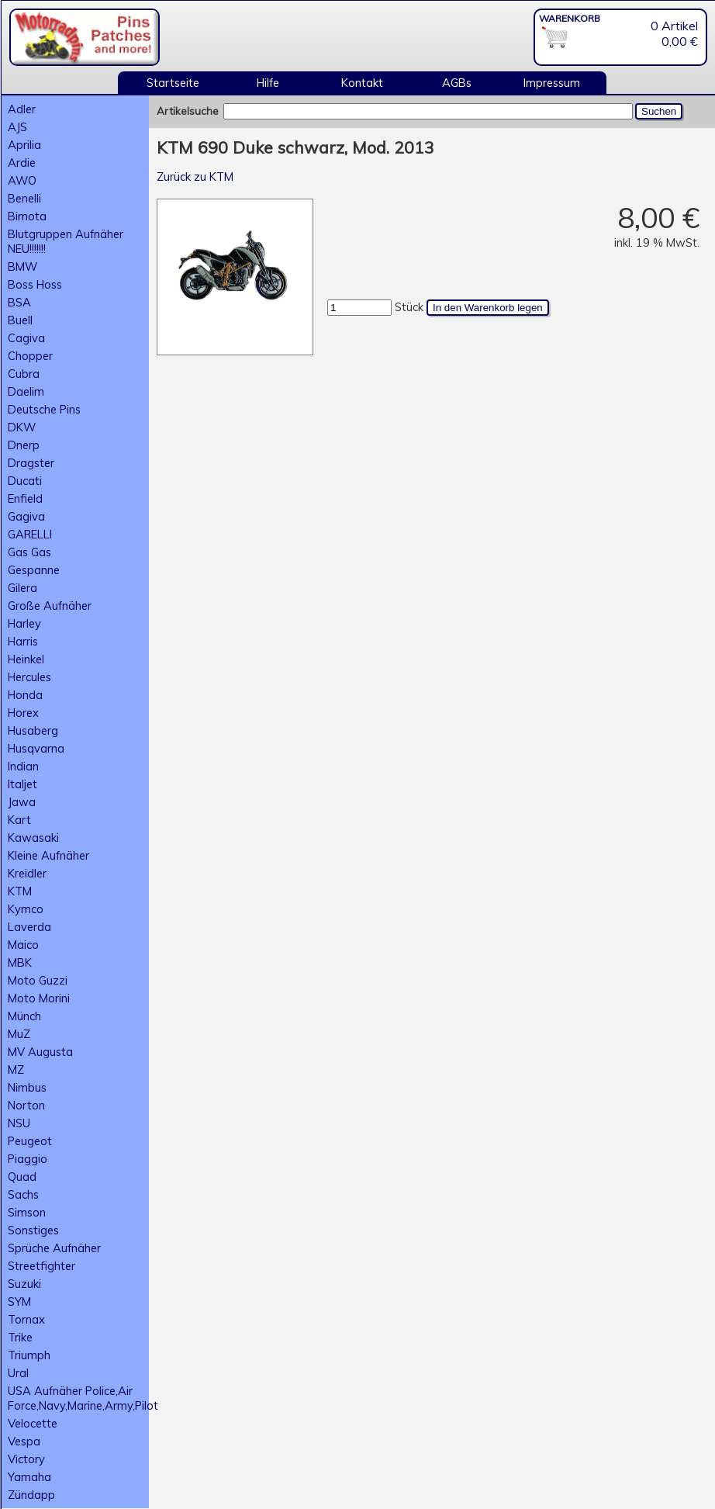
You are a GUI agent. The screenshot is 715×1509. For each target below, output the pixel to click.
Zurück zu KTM (195, 176)
